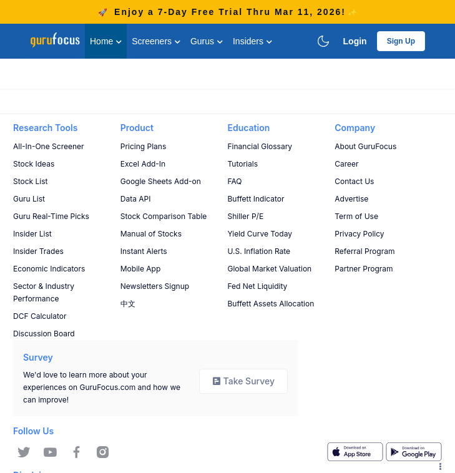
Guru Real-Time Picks (51, 216)
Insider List (32, 233)
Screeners (156, 41)
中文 (127, 303)
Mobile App (140, 268)
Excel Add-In (142, 163)
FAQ (235, 181)
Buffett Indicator (256, 198)
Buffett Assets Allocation (271, 303)
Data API (135, 198)
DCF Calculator (39, 316)
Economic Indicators (49, 268)
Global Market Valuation (270, 268)
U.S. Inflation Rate (259, 251)
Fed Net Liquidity (258, 286)
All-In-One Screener (48, 146)
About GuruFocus (365, 146)
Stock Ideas (33, 163)
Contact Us (354, 181)
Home (106, 41)
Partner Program (364, 268)
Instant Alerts (143, 251)
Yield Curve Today (260, 233)
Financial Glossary (260, 146)
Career (346, 163)
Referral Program (364, 251)
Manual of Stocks (151, 233)
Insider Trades (38, 251)
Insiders (252, 41)
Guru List (29, 198)
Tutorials (243, 163)
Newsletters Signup (154, 286)
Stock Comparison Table (163, 216)
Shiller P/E (246, 216)
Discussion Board (44, 333)
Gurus (206, 41)
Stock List (30, 181)
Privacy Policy (359, 233)
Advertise (351, 198)
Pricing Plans (143, 146)
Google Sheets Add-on (160, 181)
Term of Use (356, 216)
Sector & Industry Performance (43, 292)
